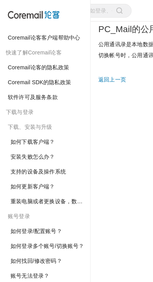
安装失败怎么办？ (33, 157)
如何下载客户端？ (33, 142)
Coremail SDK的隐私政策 (39, 82)
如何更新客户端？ (33, 186)
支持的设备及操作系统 (38, 171)
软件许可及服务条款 (33, 97)
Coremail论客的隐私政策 (38, 67)
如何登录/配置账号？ (36, 231)
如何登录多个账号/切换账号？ (47, 246)
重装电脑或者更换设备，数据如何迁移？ (50, 201)
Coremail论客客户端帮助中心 (44, 37)
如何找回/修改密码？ (36, 261)
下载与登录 (20, 112)
